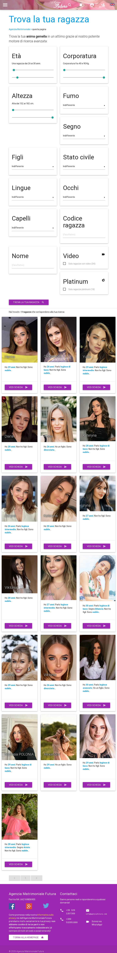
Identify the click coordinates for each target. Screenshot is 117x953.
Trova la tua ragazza (49, 19)
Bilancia (99, 609)
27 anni (89, 515)
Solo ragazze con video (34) (81, 263)
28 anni (11, 446)
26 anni (50, 366)
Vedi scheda (18, 387)
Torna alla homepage (28, 937)
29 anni (11, 367)
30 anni (50, 526)
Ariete (27, 847)
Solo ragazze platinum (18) (81, 289)
